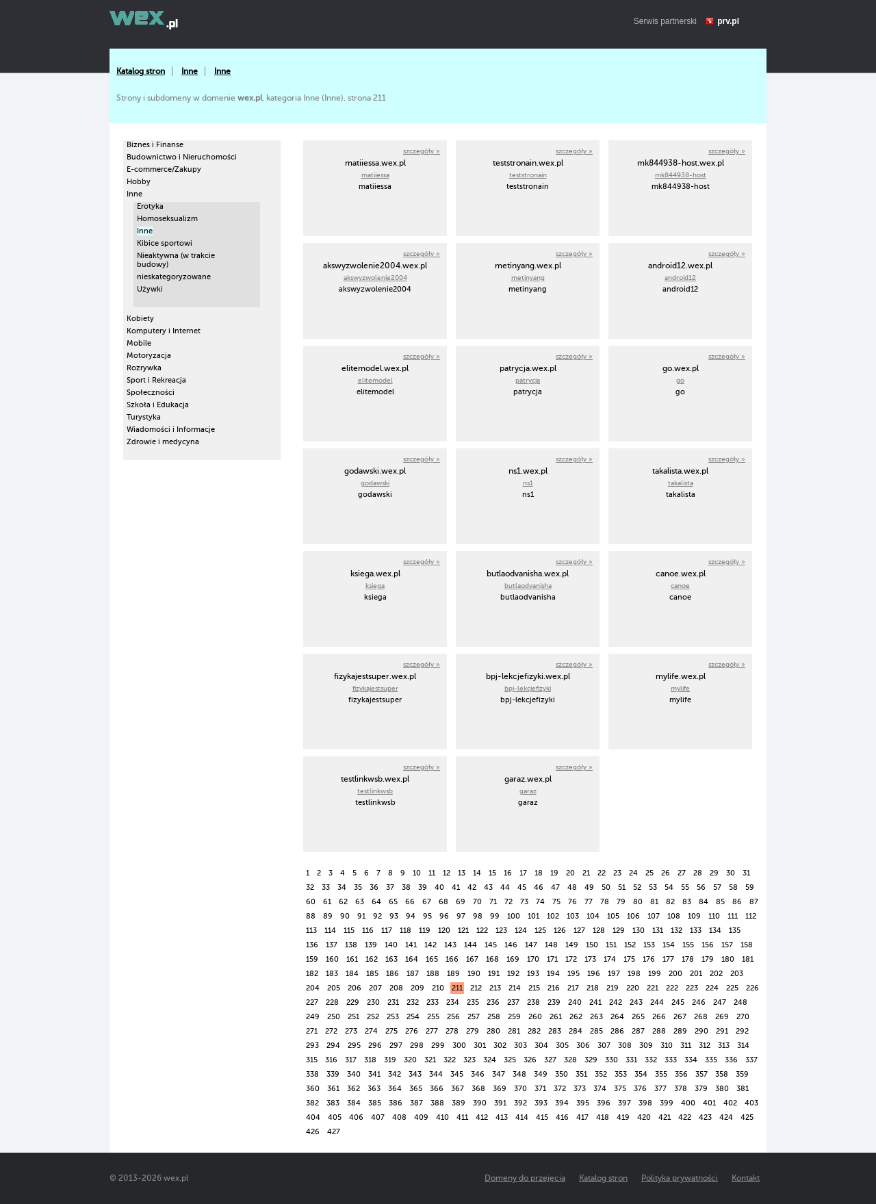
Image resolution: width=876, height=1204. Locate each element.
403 (751, 1103)
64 (376, 901)
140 (391, 944)
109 (694, 916)
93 (393, 916)
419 (623, 1117)
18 (538, 873)
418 (602, 1117)
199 (654, 973)
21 (586, 873)
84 (703, 901)
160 (332, 959)
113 (311, 930)
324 (489, 1059)
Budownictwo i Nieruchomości (182, 157)
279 (472, 1031)
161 (352, 959)
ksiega (375, 585)
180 (727, 959)
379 (701, 1088)
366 (436, 1088)
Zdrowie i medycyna (163, 441)
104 (593, 916)
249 (313, 1016)
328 (570, 1059)
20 (570, 873)
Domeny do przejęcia (525, 1178)
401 (709, 1103)
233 (432, 1002)
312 (704, 1045)
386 (395, 1103)
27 (682, 873)
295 (354, 1045)
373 (580, 1088)
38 (406, 887)
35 (358, 887)
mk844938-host (680, 175)
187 (413, 973)
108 (673, 916)
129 (619, 930)
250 (333, 1016)
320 (410, 1059)
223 (692, 988)
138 (351, 944)
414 (521, 1117)
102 (553, 916)
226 (752, 988)
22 (601, 873)
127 (579, 930)
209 (417, 988)
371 (540, 1088)
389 (458, 1103)
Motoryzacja (149, 355)
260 (535, 1016)
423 (705, 1117)
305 (562, 1045)
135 (734, 930)
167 (472, 959)
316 (331, 1059)
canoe (680, 585)
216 (554, 988)
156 (707, 944)
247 (719, 1002)
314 (743, 1045)
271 (312, 1031)
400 (688, 1103)
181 (747, 959)
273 (351, 1031)
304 (541, 1045)
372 (560, 1088)
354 (640, 1074)
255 (433, 1016)
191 (494, 973)
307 (603, 1045)
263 (596, 1016)
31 (746, 873)
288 (659, 1031)
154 (668, 944)
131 (657, 930)
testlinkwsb (375, 791)
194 (553, 973)
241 (595, 1002)
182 (312, 973)
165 (432, 959)
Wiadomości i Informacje (171, 429)
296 (375, 1045)
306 (583, 1045)
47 (555, 887)
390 (480, 1103)
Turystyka (144, 417)
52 (637, 887)
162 (371, 959)
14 (477, 873)
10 (417, 873)
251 (353, 1016)
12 (446, 873)
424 (726, 1117)
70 (477, 901)
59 (749, 887)
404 (313, 1117)
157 (727, 944)
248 (740, 1002)
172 (571, 959)
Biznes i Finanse (155, 144)
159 (312, 959)
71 (493, 901)
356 (681, 1074)
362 (353, 1088)
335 (711, 1059)
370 (520, 1088)
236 (493, 1002)
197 (614, 973)
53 (653, 887)
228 (332, 1002)
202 (716, 973)
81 (654, 901)
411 (462, 1117)
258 (493, 1016)
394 (562, 1103)
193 (533, 973)
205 (333, 988)
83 (686, 901)
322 (449, 1059)
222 (672, 988)
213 (495, 988)
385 (374, 1103)
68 (443, 901)
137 (331, 944)
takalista (680, 483)
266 (659, 1016)
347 (498, 1074)
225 (732, 988)
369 (499, 1088)
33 (326, 887)
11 (431, 873)
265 (638, 1016)
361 (333, 1088)
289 (680, 1031)
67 (426, 901)
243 (636, 1002)
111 (732, 916)
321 (430, 1059)
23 (617, 873)
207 (375, 988)
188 (432, 973)
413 (501, 1117)
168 (492, 959)
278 (452, 1031)
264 (617, 1016)
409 (421, 1117)
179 (707, 959)
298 (417, 1045)
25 (649, 873)
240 (575, 1002)
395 (582, 1103)
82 (670, 901)
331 (631, 1059)
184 (352, 973)
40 (439, 887)
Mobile (139, 343)
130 (638, 930)
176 (649, 959)
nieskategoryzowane (174, 276)
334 (690, 1059)
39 (422, 887)
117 (386, 930)
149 (571, 944)
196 (593, 973)
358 (721, 1074)
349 (541, 1074)
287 (638, 1031)
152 (630, 944)
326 (530, 1059)
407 (378, 1117)
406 (356, 1117)
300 (459, 1045)
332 (651, 1059)
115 (349, 930)
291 (722, 1031)
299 (438, 1045)
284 (575, 1031)
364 (395, 1088)
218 (593, 988)
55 (685, 887)
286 (617, 1031)
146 (510, 944)
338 (312, 1074)
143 (450, 944)
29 (714, 873)
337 (751, 1059)
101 (533, 916)
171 (552, 959)
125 (540, 930)
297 (395, 1045)
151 (611, 944)
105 (613, 916)
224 (712, 988)
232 (413, 1002)
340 (354, 1074)
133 (695, 930)
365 (415, 1088)
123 (501, 930)
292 (742, 1031)
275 (391, 1031)
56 (701, 887)
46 (538, 887)
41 (456, 887)
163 (391, 959)
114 (330, 930)
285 (596, 1031)
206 (354, 988)
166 (452, 959)
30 (730, 873)
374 (599, 1088)
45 (521, 887)
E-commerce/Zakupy (164, 169)
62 (343, 901)
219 (612, 988)
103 (573, 916)
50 (606, 887)
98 (477, 916)
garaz (528, 791)
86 (737, 901)
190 (473, 973)
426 (313, 1131)
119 (424, 930)
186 (392, 973)
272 (331, 1031)
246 (699, 1002)
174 (610, 959)
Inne (189, 71)
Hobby (139, 181)
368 (478, 1088)
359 (742, 1074)
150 (592, 944)
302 (499, 1045)
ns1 (528, 483)
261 (556, 1016)
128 (599, 930)
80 (638, 901)
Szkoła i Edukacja (158, 404)
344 (436, 1074)
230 (373, 1002)
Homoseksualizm (167, 218)
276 (411, 1031)
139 (371, 944)
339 (332, 1074)
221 (652, 988)
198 (634, 973)
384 (354, 1103)
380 (722, 1088)
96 (444, 916)
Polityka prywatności (679, 1178)
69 (460, 901)
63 (359, 901)
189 (453, 973)
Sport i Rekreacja (156, 380)
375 (620, 1088)
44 (505, 887)
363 (374, 1088)
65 (393, 901)
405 (335, 1117)
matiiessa (375, 175)
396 (603, 1103)
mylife (680, 688)
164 (411, 959)
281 (514, 1031)
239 (554, 1002)
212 (476, 988)
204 (313, 988)
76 (572, 901)
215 (534, 988)
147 (531, 944)
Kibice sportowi (164, 243)
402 (730, 1103)
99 (495, 916)
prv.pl (728, 21)
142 (430, 944)
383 (332, 1103)
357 (701, 1074)
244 (657, 1002)
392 (520, 1103)
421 (664, 1117)
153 (649, 944)
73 (524, 901)
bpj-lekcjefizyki (527, 688)
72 (508, 901)
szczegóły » (421, 151)
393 (541, 1103)
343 (415, 1074)
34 (341, 887)
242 (615, 1002)
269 (722, 1016)
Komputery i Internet (164, 330)
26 (665, 873)
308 (625, 1045)
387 (416, 1103)
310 (666, 1045)
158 (746, 944)
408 (399, 1117)
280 (493, 1031)
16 (508, 873)
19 (554, 873)
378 (680, 1088)
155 (688, 944)
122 (482, 930)
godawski (375, 483)
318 (370, 1059)
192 (513, 973)
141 (411, 944)
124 (521, 930)
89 (328, 916)
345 (456, 1074)
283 (554, 1031)
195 (573, 973)
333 (671, 1059)
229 (352, 1002)
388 (437, 1103)
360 (313, 1088)
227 (312, 1002)
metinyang (528, 277)
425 (746, 1117)
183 (332, 973)
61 (327, 901)
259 (514, 1016)
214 (514, 988)
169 (512, 959)
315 (312, 1059)
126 (560, 930)
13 (461, 873)
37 (390, 887)
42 (471, 887)
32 (310, 887)
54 (669, 887)
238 (533, 1002)
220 (632, 988)
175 (629, 959)
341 (374, 1074)
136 (312, 944)
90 (345, 916)
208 (396, 988)
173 (590, 959)
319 (390, 1059)
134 (715, 930)
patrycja (527, 380)
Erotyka (150, 206)
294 (333, 1045)
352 (601, 1074)
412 (482, 1117)
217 (573, 988)
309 (646, 1045)
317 (351, 1059)
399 (666, 1103)
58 (733, 887)
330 (611, 1059)
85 (720, 901)
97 (460, 916)
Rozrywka (144, 367)
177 (668, 959)
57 (717, 887)
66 (410, 901)
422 (684, 1117)
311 (685, 1045)
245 (677, 1002)
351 (581, 1074)
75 (556, 901)
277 (432, 1031)
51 (622, 887)
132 (676, 930)
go (680, 380)
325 (510, 1059)
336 (731, 1059)
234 (452, 1002)
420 (644, 1117)
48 (572, 887)
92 (377, 916)
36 (374, 887)
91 (361, 916)
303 (520, 1045)
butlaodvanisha (528, 585)
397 (624, 1103)
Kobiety (140, 318)
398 (645, 1103)
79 (621, 901)
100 (513, 916)
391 (500, 1103)
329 (590, 1059)
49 (589, 887)
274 (371, 1031)
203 (736, 973)
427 (333, 1131)
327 (550, 1059)
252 (373, 1016)
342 (394, 1074)
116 (368, 930)
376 (640, 1088)
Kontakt (746, 1178)
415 (542, 1117)
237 (513, 1002)
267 (679, 1016)
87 (753, 901)
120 (444, 930)
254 (413, 1016)
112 (750, 916)
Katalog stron (140, 71)
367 (457, 1088)
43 (488, 887)
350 (561, 1074)
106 (633, 916)
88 (310, 916)
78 (604, 901)
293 (312, 1045)
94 (410, 916)
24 (633, 873)
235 (473, 1002)
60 (310, 901)
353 (621, 1074)
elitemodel (375, 380)
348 (519, 1074)
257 (473, 1016)
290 (701, 1031)
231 (393, 1002)
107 (653, 916)
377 (660, 1088)
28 (697, 873)
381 (742, 1088)
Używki (150, 289)
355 (661, 1074)
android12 (680, 277)
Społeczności (151, 392)
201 (696, 973)
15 (492, 873)
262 (575, 1016)
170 (533, 959)
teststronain (528, 175)
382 (312, 1103)
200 (675, 973)
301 (480, 1045)
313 (724, 1045)
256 (453, 1016)
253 (393, 1016)
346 (478, 1074)
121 (463, 930)
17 (523, 873)
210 (438, 988)
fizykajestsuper (375, 688)
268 (701, 1016)
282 (534, 1031)
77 (588, 901)
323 (469, 1059)
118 (405, 930)
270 (742, 1016)
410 (442, 1117)
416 (562, 1117)
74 (540, 901)
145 (491, 944)
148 (551, 944)
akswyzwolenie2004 (375, 277)
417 (582, 1117)
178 (688, 959)
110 (714, 916)
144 (470, 944)
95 (427, 916)
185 (372, 973)
